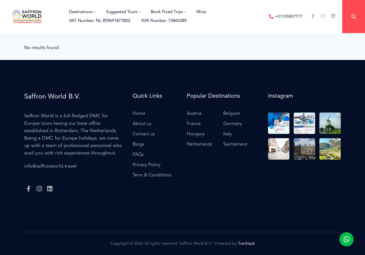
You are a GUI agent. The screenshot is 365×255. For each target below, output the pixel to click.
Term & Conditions (152, 175)
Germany (232, 124)
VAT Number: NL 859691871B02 (99, 21)
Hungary (195, 134)
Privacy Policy (147, 165)
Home (139, 113)
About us (142, 124)
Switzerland (235, 144)
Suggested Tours (123, 12)
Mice (201, 12)
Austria (194, 113)
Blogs (138, 144)
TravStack (246, 244)
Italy (227, 134)
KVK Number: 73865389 (163, 21)
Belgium (231, 113)
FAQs (138, 154)
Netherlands (199, 144)
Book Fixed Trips (168, 12)
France (194, 124)
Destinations (82, 12)
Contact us (144, 134)
